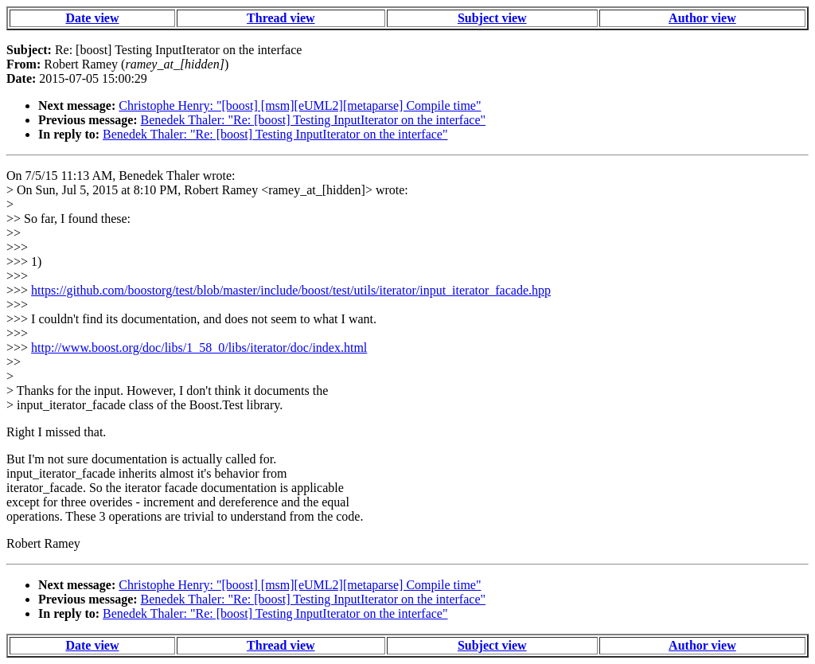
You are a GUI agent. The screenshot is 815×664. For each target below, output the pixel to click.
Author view (702, 18)
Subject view (492, 18)
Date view (92, 18)
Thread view (280, 18)
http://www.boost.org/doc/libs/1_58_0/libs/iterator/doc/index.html (199, 347)
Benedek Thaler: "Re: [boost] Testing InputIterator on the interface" (313, 120)
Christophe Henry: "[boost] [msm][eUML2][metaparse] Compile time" (300, 105)
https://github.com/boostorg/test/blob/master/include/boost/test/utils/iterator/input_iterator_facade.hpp (291, 290)
